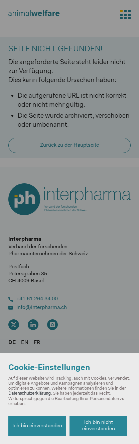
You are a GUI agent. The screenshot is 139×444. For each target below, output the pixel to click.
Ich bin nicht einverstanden (98, 426)
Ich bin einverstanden (37, 426)
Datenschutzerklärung (29, 393)
